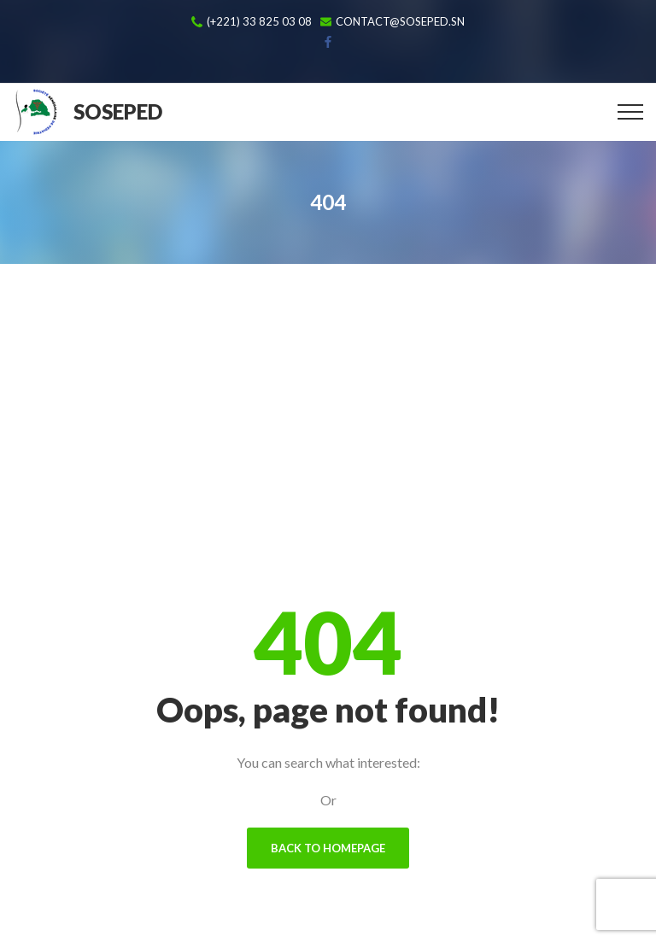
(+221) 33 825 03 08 (259, 21)
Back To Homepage (328, 848)
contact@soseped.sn (400, 21)
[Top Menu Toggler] (630, 111)
